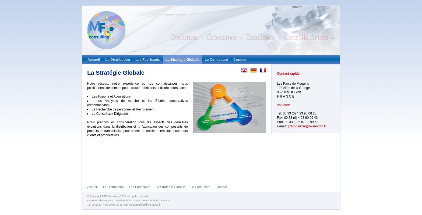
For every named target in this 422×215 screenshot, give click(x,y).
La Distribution (117, 60)
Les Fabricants (147, 60)
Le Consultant (216, 60)
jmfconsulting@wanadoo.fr (307, 126)
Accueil (93, 60)
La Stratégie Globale (182, 60)
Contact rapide (288, 74)
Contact (239, 60)
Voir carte (284, 105)
